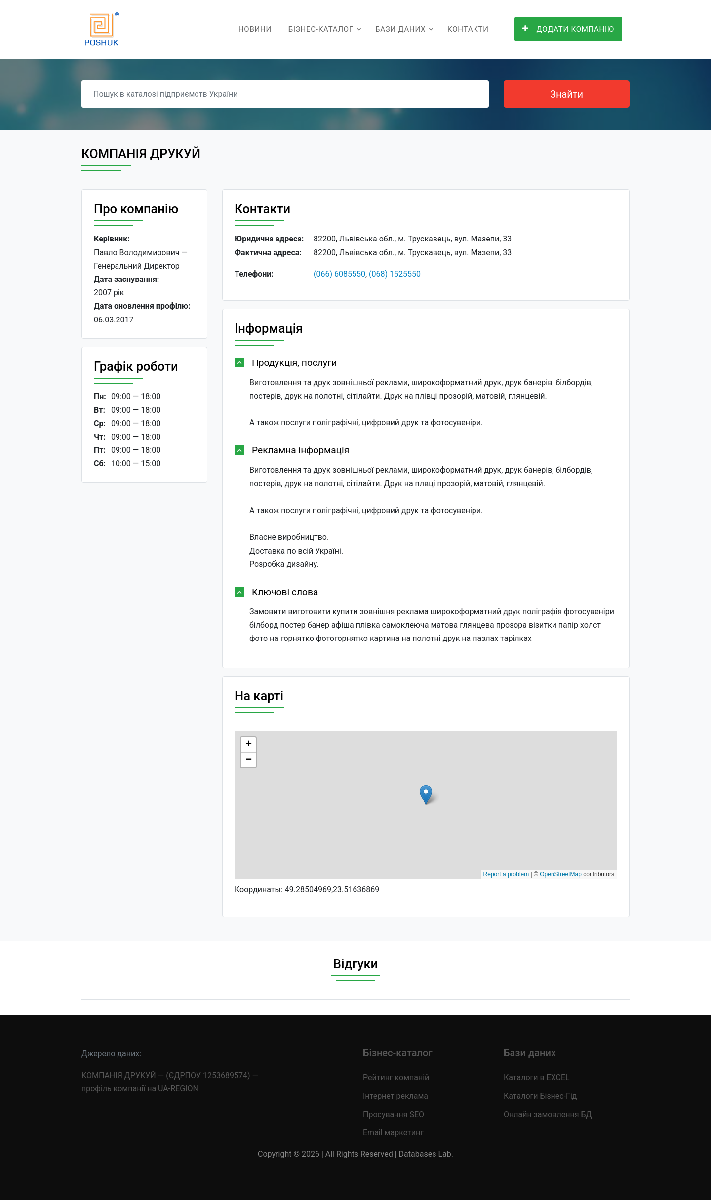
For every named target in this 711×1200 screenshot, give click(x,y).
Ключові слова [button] (285, 592)
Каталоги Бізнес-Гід (540, 1096)
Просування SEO (393, 1114)
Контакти (468, 29)
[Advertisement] (144, 643)
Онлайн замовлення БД (548, 1114)
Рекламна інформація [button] (300, 450)
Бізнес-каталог (321, 29)
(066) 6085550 (339, 274)
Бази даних (400, 29)
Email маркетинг (393, 1132)
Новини (255, 29)
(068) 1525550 (395, 274)
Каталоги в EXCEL (537, 1077)
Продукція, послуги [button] (294, 362)
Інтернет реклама (395, 1096)
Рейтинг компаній (396, 1077)
